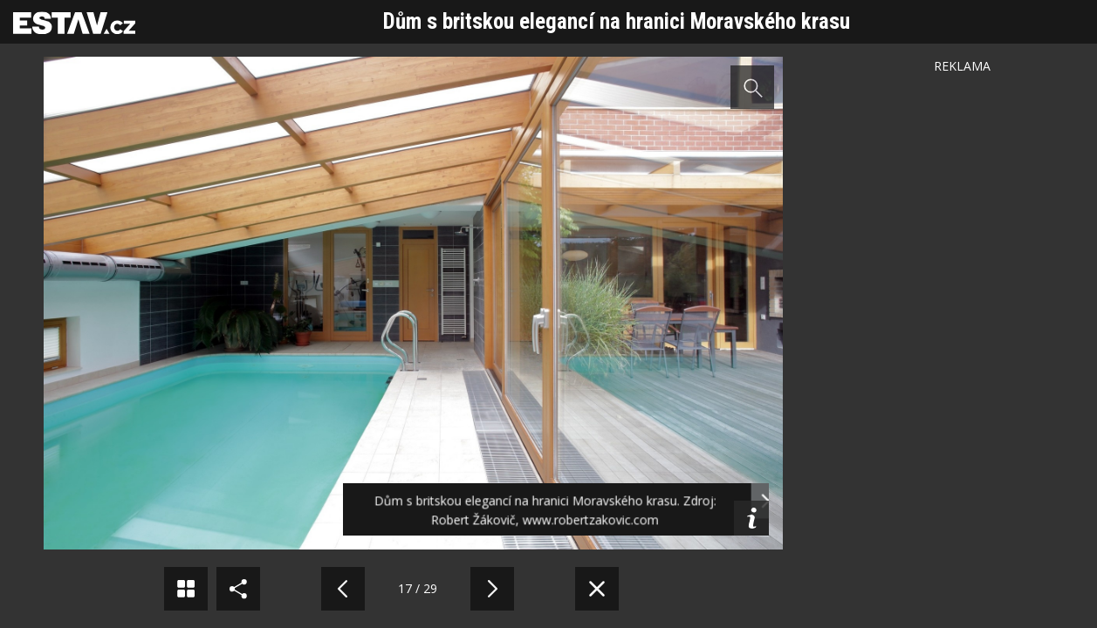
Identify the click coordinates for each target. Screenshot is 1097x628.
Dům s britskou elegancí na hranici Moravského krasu (616, 21)
